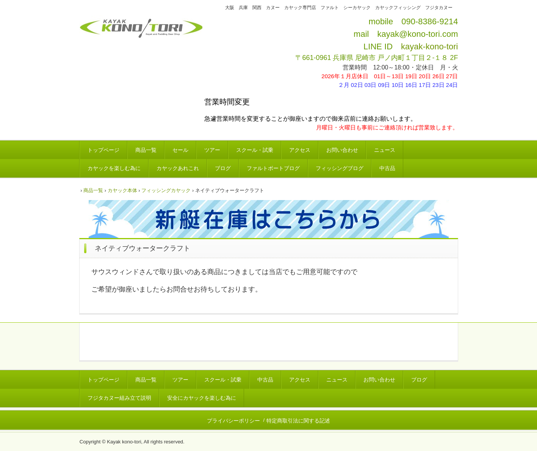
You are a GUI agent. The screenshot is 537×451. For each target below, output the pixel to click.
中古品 (387, 168)
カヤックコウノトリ (140, 35)
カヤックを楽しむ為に (114, 168)
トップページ (103, 150)
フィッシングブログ (339, 168)
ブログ (223, 168)
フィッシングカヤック (166, 190)
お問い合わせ (342, 150)
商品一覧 (146, 150)
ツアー (212, 150)
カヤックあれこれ (178, 168)
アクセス (299, 150)
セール (180, 150)
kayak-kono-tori (429, 46)
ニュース (384, 150)
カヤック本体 (122, 190)
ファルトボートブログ (273, 168)
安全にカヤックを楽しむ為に (201, 398)
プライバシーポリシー (233, 420)
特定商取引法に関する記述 (298, 420)
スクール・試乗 (254, 150)
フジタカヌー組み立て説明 (119, 398)
